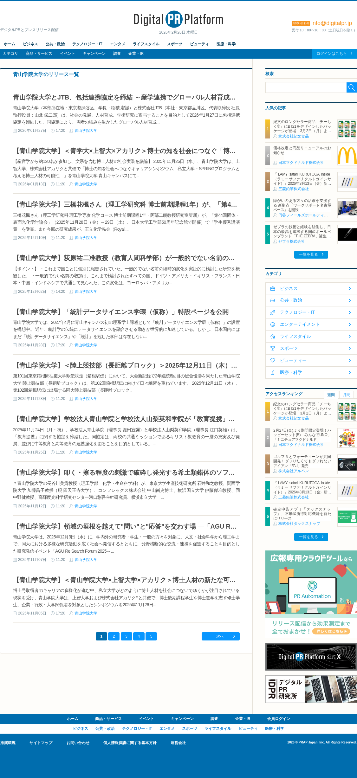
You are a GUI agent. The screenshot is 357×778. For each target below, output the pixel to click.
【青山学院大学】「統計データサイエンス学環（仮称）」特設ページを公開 (121, 311)
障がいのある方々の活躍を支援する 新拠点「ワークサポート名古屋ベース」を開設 (302, 205)
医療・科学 (226, 44)
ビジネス (30, 44)
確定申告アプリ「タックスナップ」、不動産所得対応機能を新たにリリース (302, 514)
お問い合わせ (78, 743)
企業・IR (136, 53)
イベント (67, 53)
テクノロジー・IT (87, 44)
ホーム (9, 44)
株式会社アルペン (293, 471)
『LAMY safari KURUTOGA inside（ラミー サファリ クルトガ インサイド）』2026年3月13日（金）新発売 (302, 181)
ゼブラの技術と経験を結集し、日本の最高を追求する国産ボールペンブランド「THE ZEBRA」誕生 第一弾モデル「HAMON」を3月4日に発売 (302, 236)
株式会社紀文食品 (293, 136)
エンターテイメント (300, 324)
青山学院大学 (86, 130)
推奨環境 (8, 743)
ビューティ (199, 44)
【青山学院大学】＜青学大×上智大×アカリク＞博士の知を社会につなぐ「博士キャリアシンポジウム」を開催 (169, 150)
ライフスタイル (146, 44)
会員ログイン (278, 719)
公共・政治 (55, 44)
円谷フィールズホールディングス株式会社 (314, 215)
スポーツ (174, 44)
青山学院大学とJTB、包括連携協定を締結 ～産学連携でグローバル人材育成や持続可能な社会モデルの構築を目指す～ (181, 97)
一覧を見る (308, 254)
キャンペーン (94, 53)
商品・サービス (39, 53)
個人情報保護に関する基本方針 (130, 743)
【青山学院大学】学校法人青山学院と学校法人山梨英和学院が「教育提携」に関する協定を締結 (149, 418)
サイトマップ (40, 743)
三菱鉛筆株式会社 (293, 189)
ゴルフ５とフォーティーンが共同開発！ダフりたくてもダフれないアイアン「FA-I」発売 (302, 461)
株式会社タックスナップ (299, 523)
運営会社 (178, 743)
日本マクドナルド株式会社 (301, 162)
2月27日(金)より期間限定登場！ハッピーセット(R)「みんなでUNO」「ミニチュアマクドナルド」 (302, 435)
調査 (117, 53)
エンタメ (117, 44)
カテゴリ (10, 53)
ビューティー (293, 360)
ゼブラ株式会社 (291, 241)
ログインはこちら (331, 53)
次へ (220, 636)
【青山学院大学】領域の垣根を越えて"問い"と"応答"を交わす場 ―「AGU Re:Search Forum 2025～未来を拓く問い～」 (185, 526)
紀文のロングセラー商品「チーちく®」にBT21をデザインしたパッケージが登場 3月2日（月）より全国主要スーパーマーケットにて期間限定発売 (302, 130)
